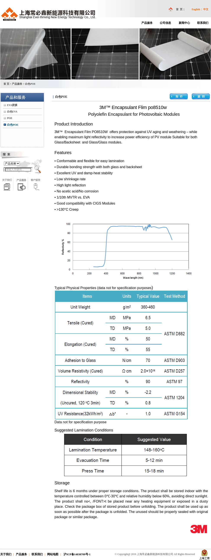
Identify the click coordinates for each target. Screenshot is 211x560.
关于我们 (5, 554)
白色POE (13, 124)
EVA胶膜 (12, 105)
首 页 (179, 9)
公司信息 (165, 22)
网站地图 (52, 554)
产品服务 (147, 22)
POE (10, 118)
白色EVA (12, 111)
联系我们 (202, 22)
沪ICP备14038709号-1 (76, 554)
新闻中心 (184, 22)
